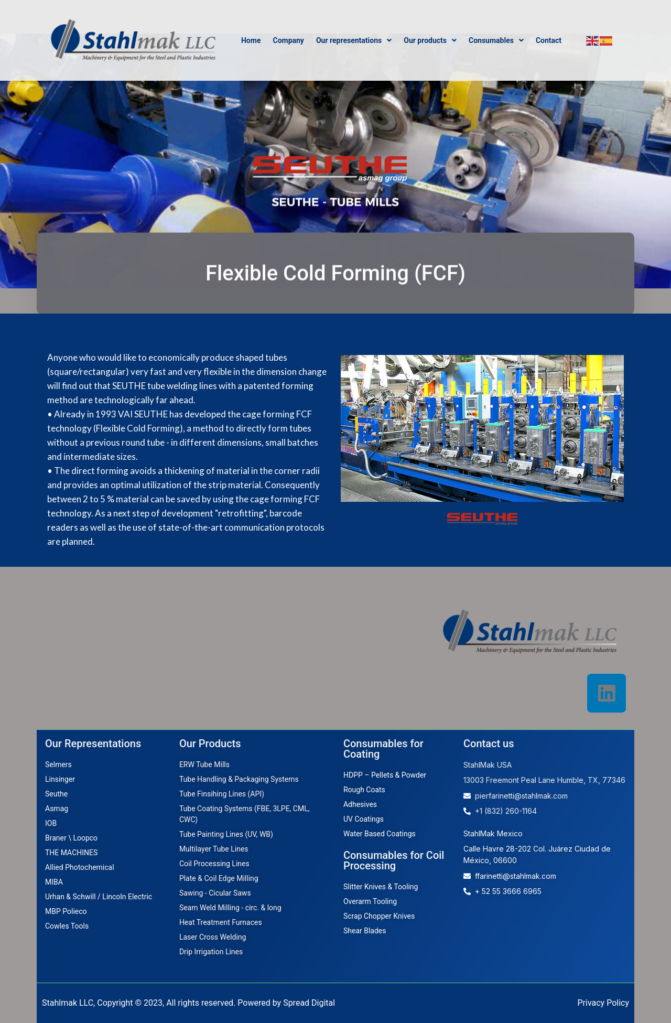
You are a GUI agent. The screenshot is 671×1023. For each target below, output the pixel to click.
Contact (548, 40)
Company (288, 40)
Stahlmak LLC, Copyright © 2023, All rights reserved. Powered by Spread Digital (188, 1003)
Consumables (496, 40)
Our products (430, 40)
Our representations (354, 40)
